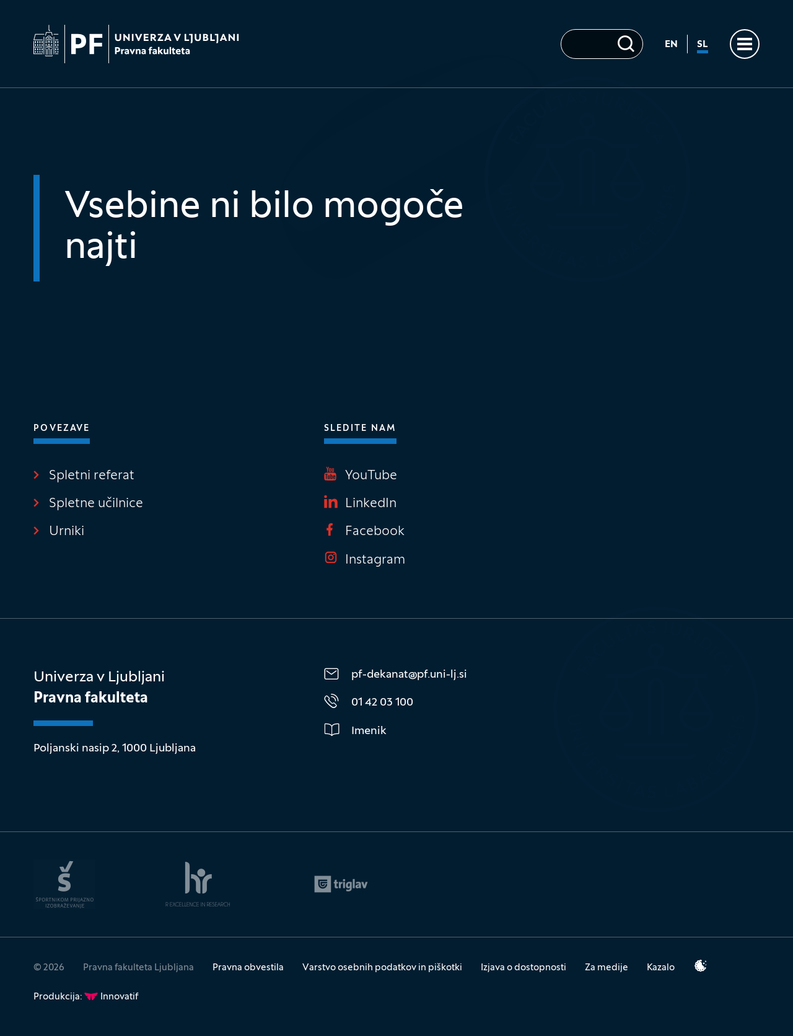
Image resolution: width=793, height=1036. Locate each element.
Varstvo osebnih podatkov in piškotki (382, 967)
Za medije (606, 967)
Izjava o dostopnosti (523, 967)
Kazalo (661, 967)
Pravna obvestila (248, 967)
